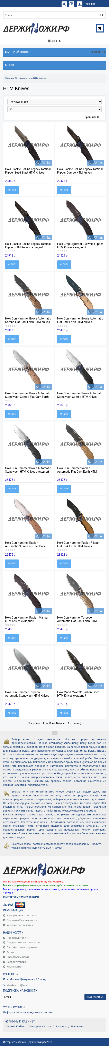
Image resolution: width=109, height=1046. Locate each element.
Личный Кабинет (16, 1026)
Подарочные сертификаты (23, 942)
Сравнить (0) (92, 117)
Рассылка (77, 1026)
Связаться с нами (18, 957)
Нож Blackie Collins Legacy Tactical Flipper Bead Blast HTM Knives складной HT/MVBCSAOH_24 (28, 172)
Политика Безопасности (22, 920)
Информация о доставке (22, 915)
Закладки (61, 1026)
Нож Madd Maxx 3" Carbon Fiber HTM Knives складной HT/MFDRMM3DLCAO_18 (78, 696)
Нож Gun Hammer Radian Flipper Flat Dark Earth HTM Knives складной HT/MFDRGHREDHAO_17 (80, 546)
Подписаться (95, 997)
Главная (9, 78)
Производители (24, 78)
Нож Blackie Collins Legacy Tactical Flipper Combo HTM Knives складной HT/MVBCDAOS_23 (80, 172)
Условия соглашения (20, 925)
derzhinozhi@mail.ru (19, 985)
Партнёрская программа (22, 947)
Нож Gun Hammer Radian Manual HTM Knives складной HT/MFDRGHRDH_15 (26, 621)
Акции (10, 952)
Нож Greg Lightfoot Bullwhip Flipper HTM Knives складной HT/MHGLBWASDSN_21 (80, 247)
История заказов (41, 1026)
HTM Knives (39, 78)
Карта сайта (14, 966)
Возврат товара (16, 961)
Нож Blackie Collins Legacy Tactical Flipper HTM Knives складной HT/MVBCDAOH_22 (28, 247)
